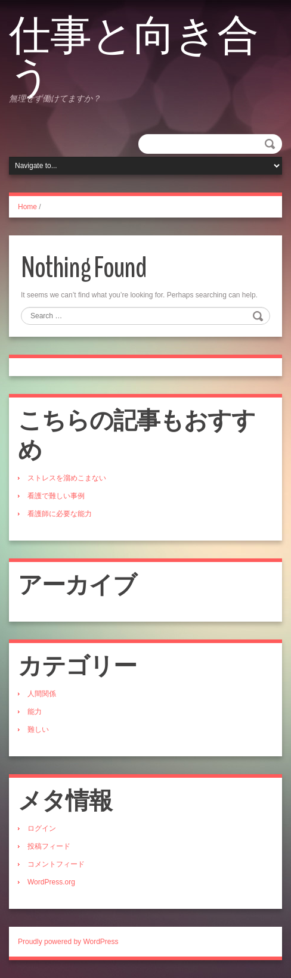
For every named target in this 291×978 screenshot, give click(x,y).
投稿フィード (48, 846)
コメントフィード (56, 864)
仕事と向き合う (133, 56)
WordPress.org (51, 882)
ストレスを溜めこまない (66, 478)
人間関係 (41, 694)
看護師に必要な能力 (59, 514)
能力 (34, 711)
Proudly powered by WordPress (68, 941)
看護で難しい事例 (56, 496)
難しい (38, 729)
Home (27, 207)
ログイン (41, 828)
